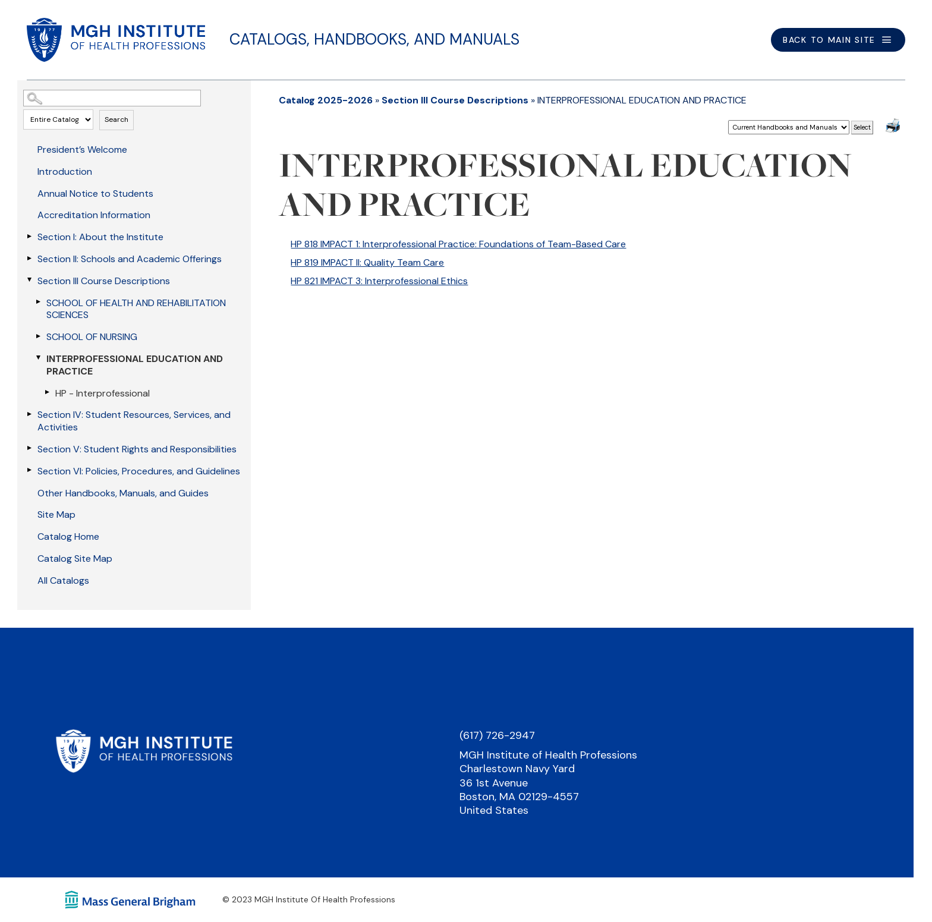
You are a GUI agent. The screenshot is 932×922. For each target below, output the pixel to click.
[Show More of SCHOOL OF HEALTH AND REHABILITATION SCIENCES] (38, 302)
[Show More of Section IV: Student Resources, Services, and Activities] (29, 414)
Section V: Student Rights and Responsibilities (137, 449)
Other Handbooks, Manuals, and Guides (123, 493)
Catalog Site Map (74, 558)
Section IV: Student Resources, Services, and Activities (134, 420)
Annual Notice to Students (95, 193)
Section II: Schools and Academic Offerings (129, 259)
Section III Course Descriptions (103, 281)
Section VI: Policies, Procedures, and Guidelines (138, 471)
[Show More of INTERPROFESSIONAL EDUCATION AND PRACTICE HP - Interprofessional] (38, 358)
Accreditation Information (93, 215)
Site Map (56, 514)
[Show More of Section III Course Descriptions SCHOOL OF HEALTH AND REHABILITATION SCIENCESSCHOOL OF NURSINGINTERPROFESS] (29, 280)
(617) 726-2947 (497, 735)
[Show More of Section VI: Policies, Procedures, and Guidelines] (29, 470)
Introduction (64, 171)
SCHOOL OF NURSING (91, 337)
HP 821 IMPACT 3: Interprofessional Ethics (379, 281)
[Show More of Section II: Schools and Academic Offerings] (29, 258)
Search (116, 119)
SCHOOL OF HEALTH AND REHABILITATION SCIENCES (136, 309)
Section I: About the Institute (100, 237)
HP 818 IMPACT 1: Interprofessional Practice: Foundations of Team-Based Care (458, 244)
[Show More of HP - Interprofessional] (47, 392)
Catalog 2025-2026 (326, 100)
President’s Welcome (82, 149)
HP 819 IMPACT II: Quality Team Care (367, 262)
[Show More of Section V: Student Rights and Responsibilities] (29, 448)
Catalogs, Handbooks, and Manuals (374, 39)
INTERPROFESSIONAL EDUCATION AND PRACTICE (134, 365)
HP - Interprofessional (102, 393)
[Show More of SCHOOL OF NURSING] (38, 336)
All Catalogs (63, 580)
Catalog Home (68, 536)
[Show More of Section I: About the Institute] (29, 236)
